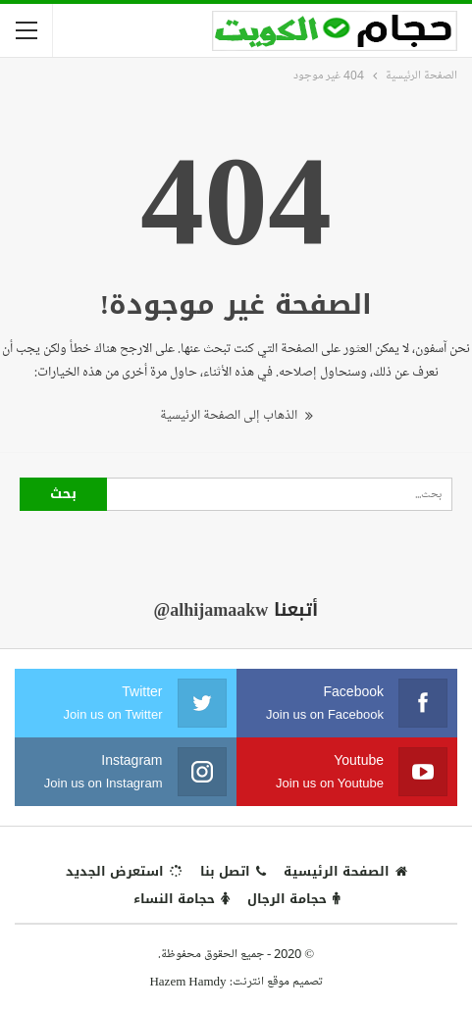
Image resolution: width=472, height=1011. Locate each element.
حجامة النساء (181, 898)
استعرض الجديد (124, 871)
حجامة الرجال (293, 898)
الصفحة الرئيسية (345, 871)
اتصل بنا (233, 871)
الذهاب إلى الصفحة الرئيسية (236, 415)
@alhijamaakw (211, 610)
